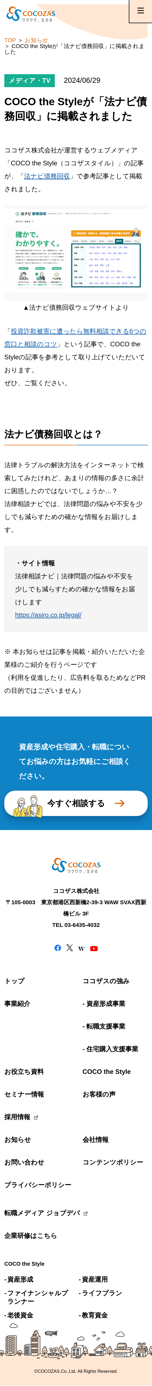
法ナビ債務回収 (47, 176)
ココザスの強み (106, 981)
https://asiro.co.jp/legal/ (48, 615)
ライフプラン (102, 1293)
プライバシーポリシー (36, 1185)
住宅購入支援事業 (112, 1049)
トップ (14, 981)
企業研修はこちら (30, 1235)
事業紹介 (17, 1003)
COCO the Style (107, 1071)
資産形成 (20, 1279)
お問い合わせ (24, 1162)
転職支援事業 (105, 1026)
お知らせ (17, 1139)
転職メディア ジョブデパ (36, 1213)
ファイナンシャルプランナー (37, 1297)
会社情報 (96, 1139)
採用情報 (17, 1117)
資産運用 (95, 1279)
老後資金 (20, 1315)
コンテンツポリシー (113, 1162)
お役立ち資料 (24, 1071)
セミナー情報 (24, 1094)
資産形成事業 (105, 1003)
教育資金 (95, 1315)
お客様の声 (99, 1094)
